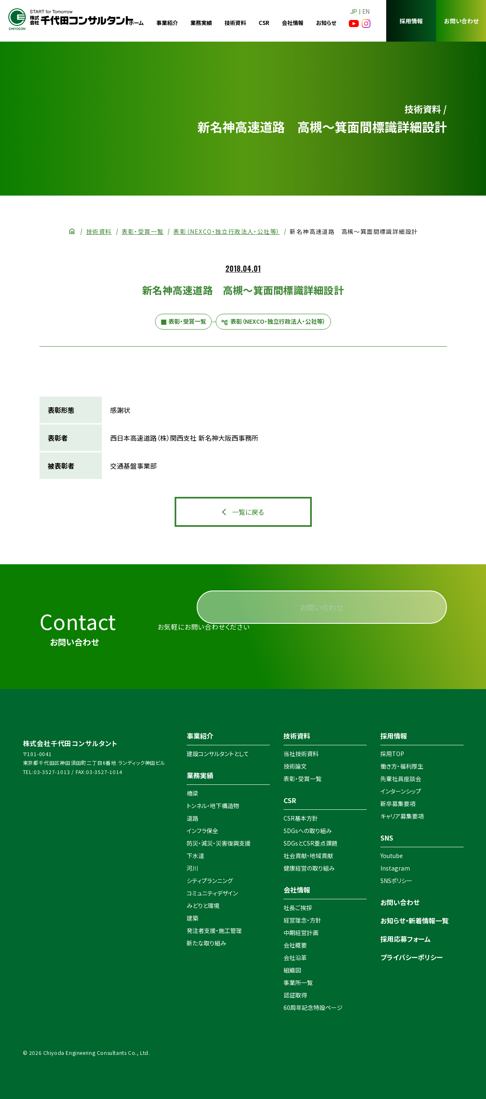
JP (353, 11)
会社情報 (292, 23)
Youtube (391, 855)
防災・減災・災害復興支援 (219, 843)
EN (366, 11)
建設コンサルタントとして (218, 753)
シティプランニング (210, 880)
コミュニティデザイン (212, 893)
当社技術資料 (301, 753)
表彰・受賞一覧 (143, 231)
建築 (192, 918)
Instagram (395, 868)
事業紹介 (167, 23)
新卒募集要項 (397, 803)
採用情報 (411, 21)
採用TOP (392, 753)
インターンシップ (400, 791)
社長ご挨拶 (298, 907)
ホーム (136, 23)
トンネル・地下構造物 (213, 805)
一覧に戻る (248, 512)
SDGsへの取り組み (308, 830)
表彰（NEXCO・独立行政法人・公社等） (226, 231)
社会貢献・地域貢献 (308, 855)
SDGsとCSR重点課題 (311, 843)
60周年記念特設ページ (313, 1007)
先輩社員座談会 (400, 778)
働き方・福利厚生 (401, 766)
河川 (192, 868)
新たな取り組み (206, 943)
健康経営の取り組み (309, 868)
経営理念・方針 (302, 920)
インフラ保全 (202, 830)
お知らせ (326, 23)
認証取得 (295, 995)
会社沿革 (295, 957)
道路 (192, 818)
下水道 (195, 855)
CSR (264, 23)
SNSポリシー (396, 880)
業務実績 (201, 23)
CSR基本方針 (301, 818)
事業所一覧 (298, 982)
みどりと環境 (203, 905)
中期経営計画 (301, 932)
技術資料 (235, 23)
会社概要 (295, 945)
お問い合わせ (461, 21)
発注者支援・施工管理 (214, 930)
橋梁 (192, 793)
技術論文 (295, 766)
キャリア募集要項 (402, 816)
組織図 (292, 970)
